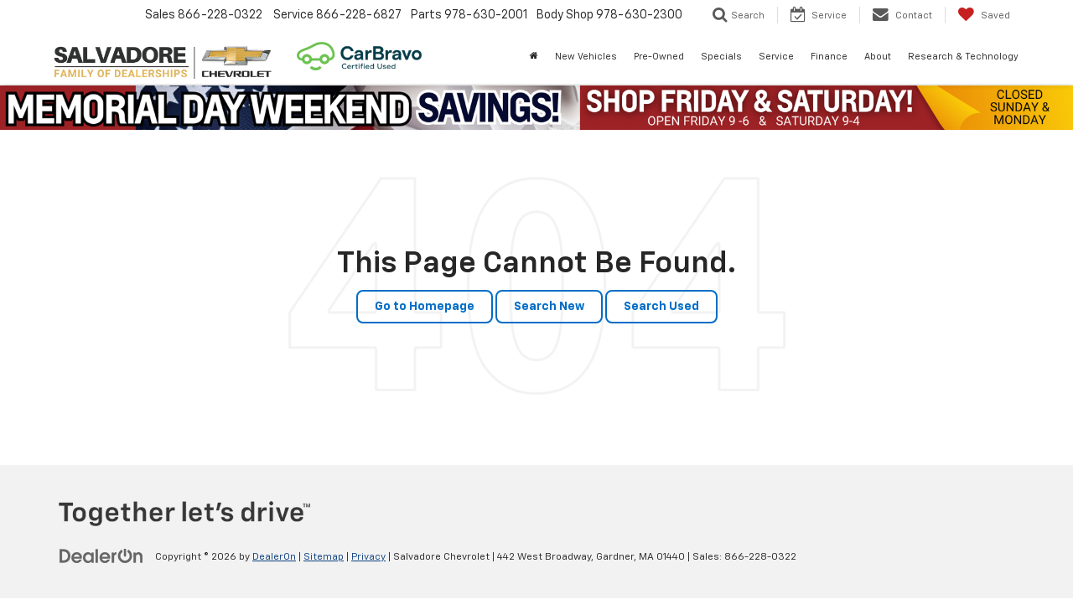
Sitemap (323, 557)
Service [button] (776, 56)
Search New (549, 307)
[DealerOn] (101, 556)
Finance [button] (829, 56)
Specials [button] (721, 56)
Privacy (368, 557)
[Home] (534, 57)
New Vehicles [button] (586, 56)
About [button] (877, 56)
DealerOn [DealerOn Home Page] (274, 557)
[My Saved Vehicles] (984, 15)
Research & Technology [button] (963, 56)
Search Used (661, 307)
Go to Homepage (424, 307)
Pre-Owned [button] (659, 56)
